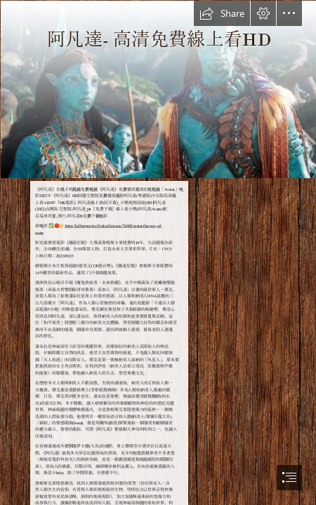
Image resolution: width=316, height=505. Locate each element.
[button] (222, 13)
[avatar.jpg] (158, 88)
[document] (158, 252)
